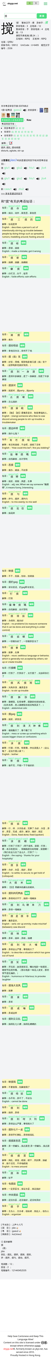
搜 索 (41, 15)
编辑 (25, 207)
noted (37, 1345)
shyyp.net (8, 1348)
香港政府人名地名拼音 (12, 120)
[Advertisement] (25, 76)
